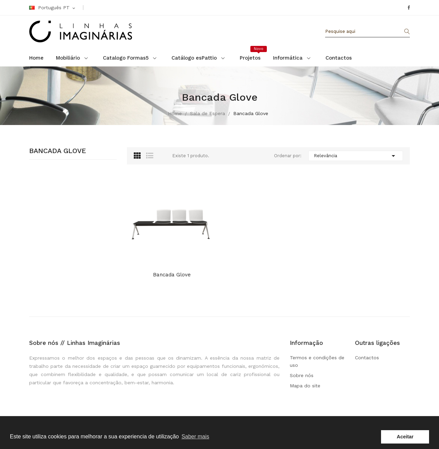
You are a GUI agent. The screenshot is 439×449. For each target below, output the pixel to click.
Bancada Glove (57, 151)
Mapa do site (305, 385)
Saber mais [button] (195, 436)
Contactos (367, 357)
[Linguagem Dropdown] (52, 8)
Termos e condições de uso (317, 361)
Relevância (356, 156)
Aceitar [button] (405, 436)
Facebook (409, 7)
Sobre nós (301, 375)
